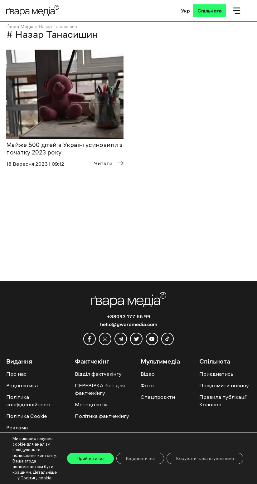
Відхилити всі (140, 458)
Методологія (91, 404)
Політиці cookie (36, 478)
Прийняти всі (90, 458)
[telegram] (120, 339)
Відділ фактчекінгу (98, 373)
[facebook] (89, 339)
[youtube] (152, 339)
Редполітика (22, 385)
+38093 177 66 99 (128, 316)
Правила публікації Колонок (222, 400)
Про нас (16, 373)
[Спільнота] (209, 10)
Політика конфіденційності (28, 400)
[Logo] (32, 10)
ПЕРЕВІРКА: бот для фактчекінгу (100, 389)
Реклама (17, 427)
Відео (148, 373)
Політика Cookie (26, 415)
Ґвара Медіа (19, 26)
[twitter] (136, 339)
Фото (147, 385)
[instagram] (105, 339)
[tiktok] (167, 339)
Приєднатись (216, 373)
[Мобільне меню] (237, 10)
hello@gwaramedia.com (128, 324)
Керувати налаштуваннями (205, 458)
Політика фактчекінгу (102, 415)
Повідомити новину (224, 385)
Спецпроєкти (158, 396)
